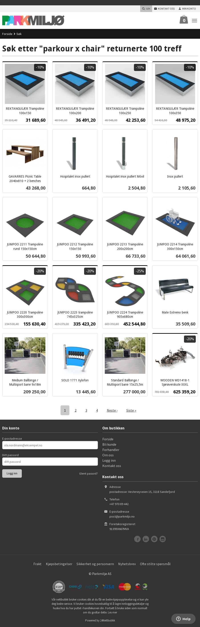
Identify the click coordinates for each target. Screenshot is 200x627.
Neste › (112, 410)
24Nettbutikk (107, 620)
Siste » (131, 410)
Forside (7, 34)
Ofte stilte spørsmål (155, 564)
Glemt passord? (88, 473)
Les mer (112, 612)
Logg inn (109, 460)
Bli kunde (109, 444)
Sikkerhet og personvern (95, 564)
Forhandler (110, 449)
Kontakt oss (111, 465)
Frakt (37, 564)
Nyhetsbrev (127, 564)
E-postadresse (12, 439)
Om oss (108, 455)
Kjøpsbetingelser (59, 564)
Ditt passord (10, 455)
